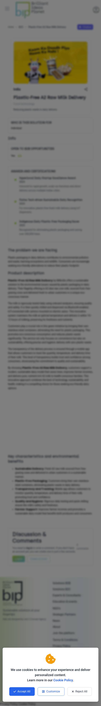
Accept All (21, 691)
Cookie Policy (63, 680)
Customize (51, 691)
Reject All (79, 691)
